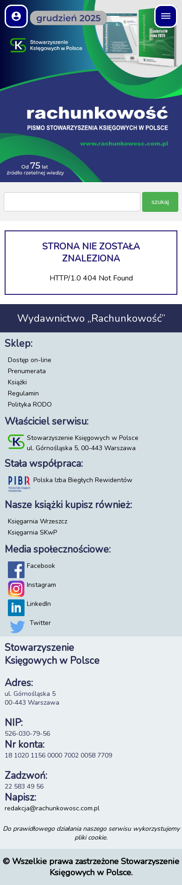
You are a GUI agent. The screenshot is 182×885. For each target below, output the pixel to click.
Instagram (41, 584)
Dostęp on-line (29, 360)
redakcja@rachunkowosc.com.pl (52, 808)
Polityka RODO (30, 404)
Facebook (41, 565)
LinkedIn (39, 603)
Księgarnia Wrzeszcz (37, 521)
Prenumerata (27, 371)
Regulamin (23, 393)
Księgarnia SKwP (32, 532)
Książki (17, 382)
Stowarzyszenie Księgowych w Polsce (82, 437)
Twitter (40, 622)
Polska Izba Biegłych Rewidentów (82, 480)
